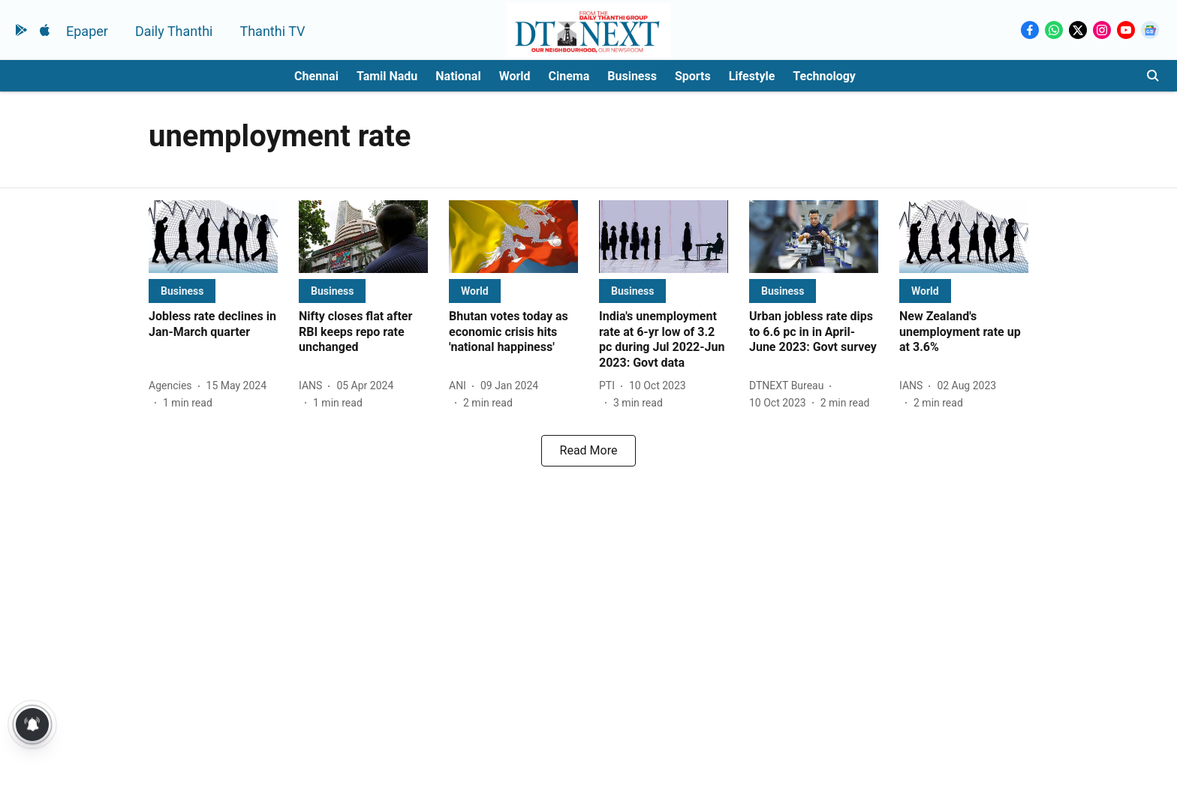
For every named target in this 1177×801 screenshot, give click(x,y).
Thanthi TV (272, 31)
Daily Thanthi (174, 31)
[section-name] (182, 291)
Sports (693, 76)
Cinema (569, 76)
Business (632, 76)
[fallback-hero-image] (213, 236)
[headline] (213, 324)
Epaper (87, 31)
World (515, 76)
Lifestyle (752, 76)
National (457, 76)
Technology (824, 76)
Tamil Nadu (387, 76)
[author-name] (173, 386)
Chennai (316, 76)
